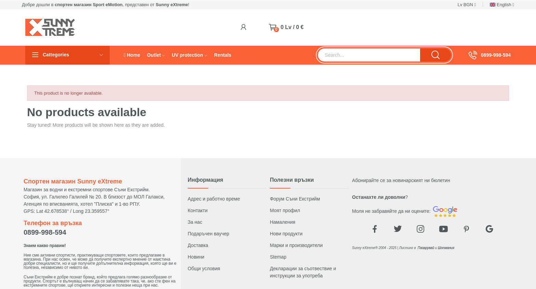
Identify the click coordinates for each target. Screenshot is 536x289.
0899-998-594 (496, 55)
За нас (195, 222)
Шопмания (446, 248)
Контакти (197, 210)
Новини (196, 257)
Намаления (282, 222)
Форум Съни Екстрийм (295, 199)
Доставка (198, 245)
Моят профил (285, 210)
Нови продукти (286, 233)
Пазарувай (426, 248)
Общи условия (204, 268)
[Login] (243, 27)
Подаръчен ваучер (208, 233)
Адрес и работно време (214, 199)
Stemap (278, 257)
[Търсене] (369, 55)
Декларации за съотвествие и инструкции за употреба (303, 272)
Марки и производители (296, 245)
